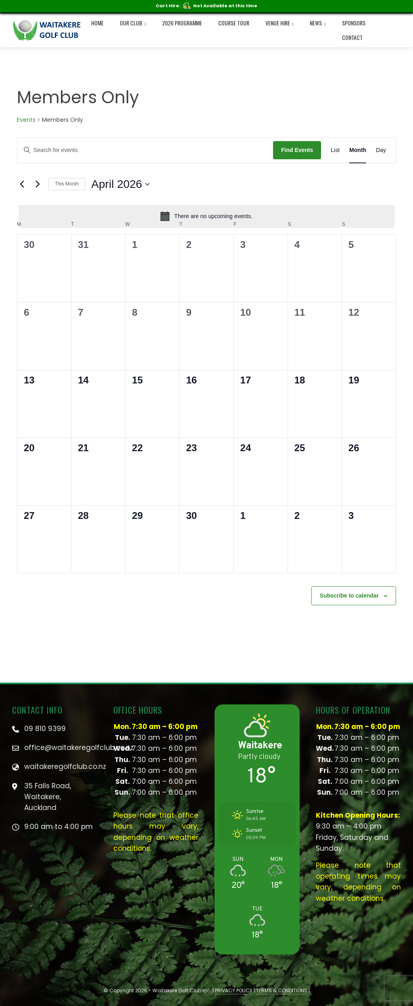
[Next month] (37, 184)
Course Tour (233, 23)
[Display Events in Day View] (381, 150)
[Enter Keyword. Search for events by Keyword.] (145, 150)
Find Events (297, 150)
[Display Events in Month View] (357, 150)
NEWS (317, 24)
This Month (67, 184)
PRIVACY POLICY (233, 990)
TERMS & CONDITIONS (281, 990)
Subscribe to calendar (349, 595)
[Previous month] (22, 184)
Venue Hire (279, 24)
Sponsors (353, 23)
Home (97, 23)
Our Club (133, 24)
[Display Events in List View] (335, 150)
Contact (352, 37)
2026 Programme (182, 23)
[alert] (206, 216)
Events (26, 120)
